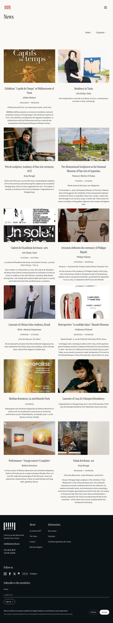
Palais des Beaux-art (83, 460)
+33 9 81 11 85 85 (9, 553)
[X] (14, 573)
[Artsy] (25, 573)
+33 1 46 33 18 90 (9, 550)
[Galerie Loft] (9, 526)
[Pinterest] (19, 573)
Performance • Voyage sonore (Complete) (29, 460)
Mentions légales (36, 547)
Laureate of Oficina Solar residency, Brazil (29, 324)
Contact (32, 542)
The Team (33, 536)
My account (52, 531)
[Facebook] (9, 573)
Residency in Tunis (83, 88)
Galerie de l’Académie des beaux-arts (29, 248)
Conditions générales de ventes (59, 542)
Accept (104, 612)
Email (6, 589)
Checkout (51, 536)
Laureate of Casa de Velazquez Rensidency (84, 398)
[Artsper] (33, 573)
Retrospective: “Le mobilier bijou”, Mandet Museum (83, 324)
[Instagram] (5, 573)
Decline (93, 612)
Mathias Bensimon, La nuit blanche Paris (29, 398)
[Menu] (105, 7)
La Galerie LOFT (35, 531)
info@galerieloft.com (12, 544)
